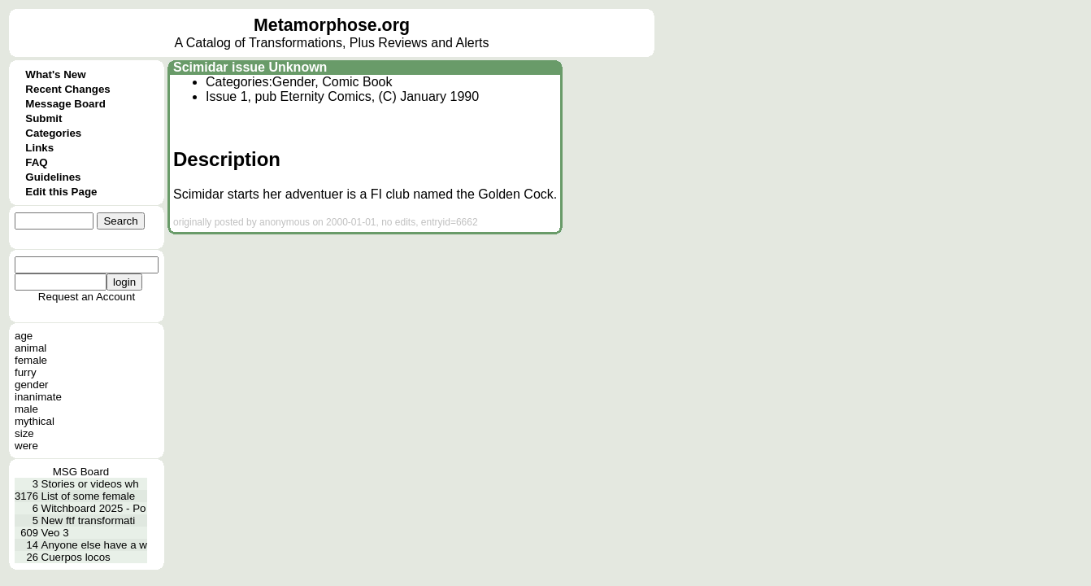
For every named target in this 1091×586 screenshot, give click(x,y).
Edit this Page (61, 192)
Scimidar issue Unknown (250, 67)
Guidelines (52, 177)
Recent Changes (67, 89)
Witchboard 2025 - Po (93, 508)
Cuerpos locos (76, 557)
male (26, 409)
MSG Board (81, 472)
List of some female (88, 496)
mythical (34, 421)
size (24, 433)
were (26, 446)
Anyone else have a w (94, 545)
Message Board (65, 104)
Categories (53, 133)
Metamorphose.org (332, 25)
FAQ (36, 162)
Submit (43, 118)
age (24, 336)
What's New (55, 74)
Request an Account (86, 297)
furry (26, 372)
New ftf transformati (88, 520)
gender (32, 384)
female (31, 360)
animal (30, 348)
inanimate (38, 397)
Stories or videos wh (90, 484)
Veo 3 (55, 533)
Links (39, 148)
